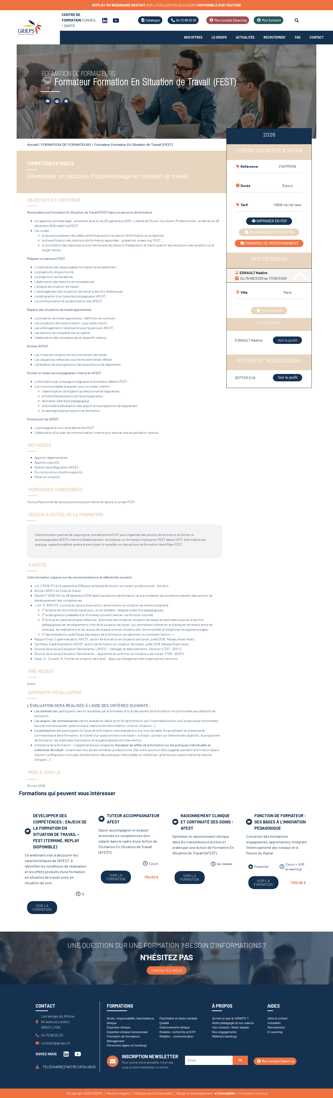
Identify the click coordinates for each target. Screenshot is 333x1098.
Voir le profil (287, 340)
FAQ (297, 37)
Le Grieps (219, 37)
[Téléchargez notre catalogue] (37, 1067)
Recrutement (275, 37)
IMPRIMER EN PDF (269, 221)
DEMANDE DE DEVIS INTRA (269, 232)
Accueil (32, 145)
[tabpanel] (269, 257)
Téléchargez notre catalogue (69, 1067)
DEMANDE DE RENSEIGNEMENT (269, 243)
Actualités (245, 37)
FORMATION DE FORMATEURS (66, 145)
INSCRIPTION (269, 310)
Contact (317, 37)
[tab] (269, 136)
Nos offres (193, 37)
